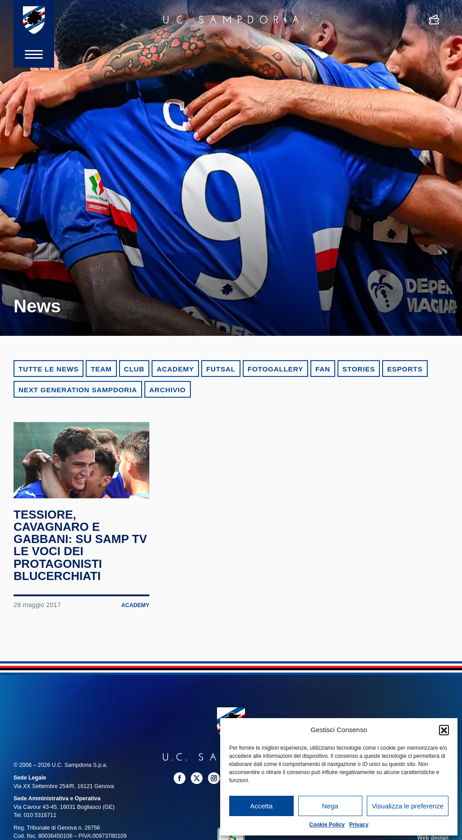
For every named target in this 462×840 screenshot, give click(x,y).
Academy (175, 369)
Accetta (261, 806)
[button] (443, 729)
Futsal (221, 369)
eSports (404, 369)
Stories (358, 369)
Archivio (167, 390)
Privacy (359, 824)
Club (134, 369)
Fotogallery (275, 369)
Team (101, 369)
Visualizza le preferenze (408, 806)
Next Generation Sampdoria (77, 390)
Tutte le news (48, 369)
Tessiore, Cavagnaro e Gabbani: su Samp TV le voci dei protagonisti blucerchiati (80, 545)
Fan (322, 369)
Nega (330, 806)
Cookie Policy (327, 824)
